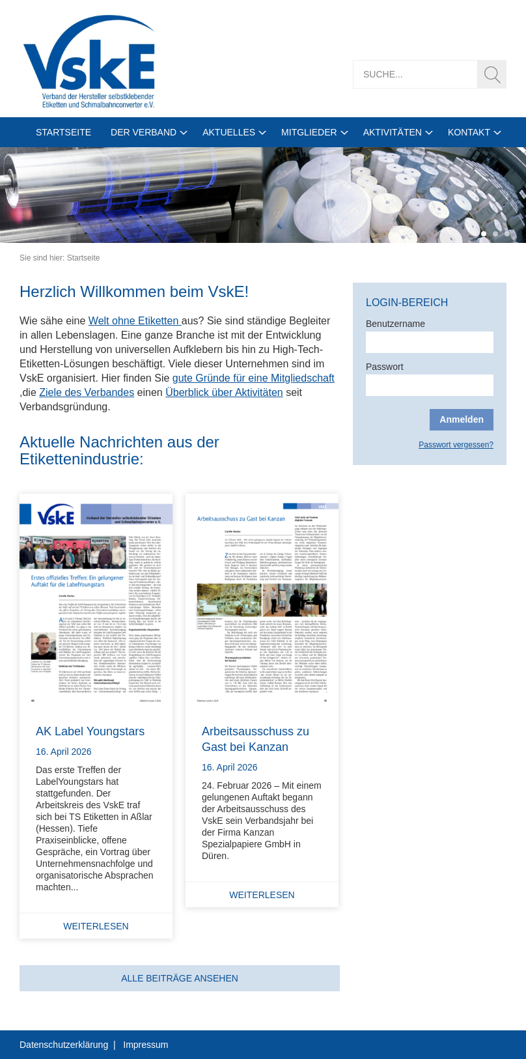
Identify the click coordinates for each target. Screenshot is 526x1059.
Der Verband (143, 132)
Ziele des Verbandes (86, 392)
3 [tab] (507, 233)
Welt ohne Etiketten (135, 320)
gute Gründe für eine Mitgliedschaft (254, 378)
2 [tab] (495, 233)
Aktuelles (228, 132)
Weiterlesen (95, 926)
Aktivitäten (392, 132)
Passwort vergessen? (456, 444)
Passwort (385, 366)
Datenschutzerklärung (64, 1044)
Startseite (63, 132)
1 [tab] (483, 233)
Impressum (145, 1044)
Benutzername (395, 323)
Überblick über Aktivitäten (224, 392)
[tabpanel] (263, 195)
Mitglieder (309, 132)
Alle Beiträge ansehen (179, 978)
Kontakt (469, 132)
